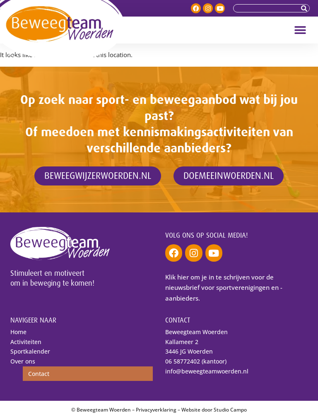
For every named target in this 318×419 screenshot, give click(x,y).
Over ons (22, 361)
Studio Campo (230, 409)
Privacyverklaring (156, 409)
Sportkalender (30, 351)
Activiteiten (25, 342)
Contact (38, 374)
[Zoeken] (305, 8)
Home (18, 332)
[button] (300, 30)
